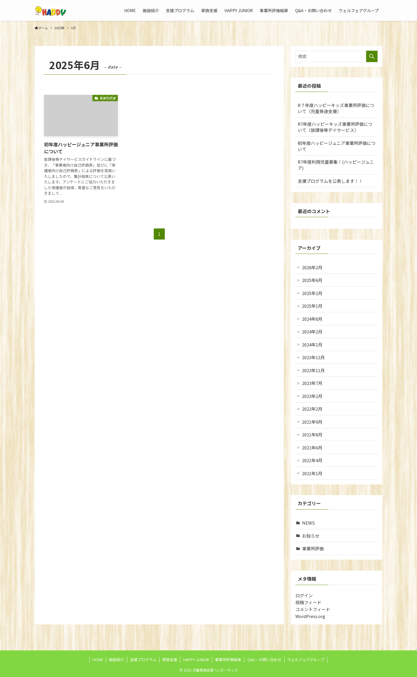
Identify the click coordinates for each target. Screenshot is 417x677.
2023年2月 (312, 396)
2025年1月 (312, 306)
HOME (98, 659)
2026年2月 (312, 267)
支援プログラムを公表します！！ (330, 181)
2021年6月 (312, 447)
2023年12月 (313, 357)
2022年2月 (312, 409)
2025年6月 (312, 280)
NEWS (308, 523)
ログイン (304, 595)
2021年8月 (312, 434)
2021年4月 (312, 460)
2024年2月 (312, 332)
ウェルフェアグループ (305, 659)
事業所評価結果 (228, 659)
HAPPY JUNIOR (196, 659)
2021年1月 (312, 473)
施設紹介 (116, 659)
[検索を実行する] (372, 56)
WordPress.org (310, 616)
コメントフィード (312, 609)
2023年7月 (312, 383)
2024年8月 (312, 319)
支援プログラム (143, 659)
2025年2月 (312, 293)
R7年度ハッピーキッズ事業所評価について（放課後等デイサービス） (335, 127)
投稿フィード (308, 602)
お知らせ (310, 536)
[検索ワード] (336, 56)
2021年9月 (312, 422)
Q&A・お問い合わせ (264, 659)
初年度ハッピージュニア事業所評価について (337, 146)
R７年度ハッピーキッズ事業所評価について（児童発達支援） (336, 108)
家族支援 (169, 659)
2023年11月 (313, 370)
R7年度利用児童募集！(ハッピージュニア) (336, 165)
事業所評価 (313, 548)
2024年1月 (312, 345)
